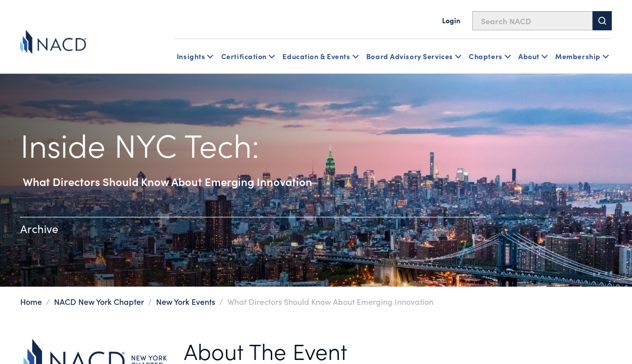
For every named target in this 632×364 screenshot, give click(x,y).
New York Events (185, 301)
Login (451, 20)
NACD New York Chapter (100, 301)
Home (31, 301)
